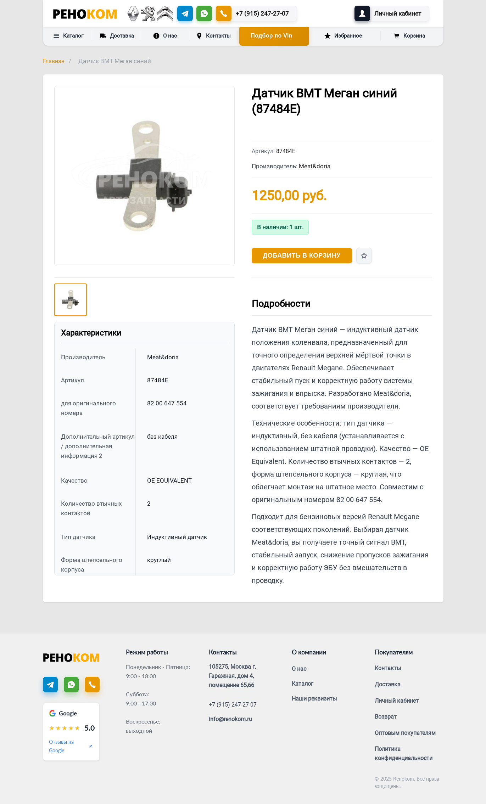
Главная (54, 61)
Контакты (213, 36)
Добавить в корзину (302, 255)
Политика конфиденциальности (403, 753)
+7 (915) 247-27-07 (233, 704)
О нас (165, 36)
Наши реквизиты (314, 698)
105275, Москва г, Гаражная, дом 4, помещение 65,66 (232, 675)
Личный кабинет (397, 700)
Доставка (117, 35)
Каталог (68, 36)
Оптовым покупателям (405, 733)
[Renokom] (85, 13)
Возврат (386, 716)
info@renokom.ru (230, 719)
